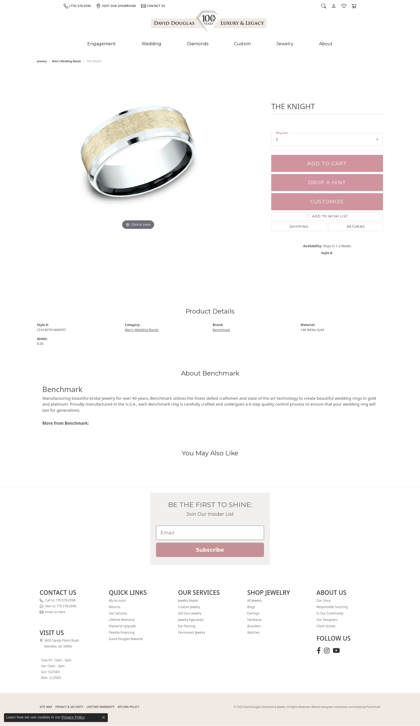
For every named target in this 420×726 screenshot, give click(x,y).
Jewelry (285, 43)
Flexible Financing (121, 632)
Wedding (151, 43)
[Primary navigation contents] (210, 43)
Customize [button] (327, 202)
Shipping (299, 227)
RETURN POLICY (128, 707)
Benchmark (221, 330)
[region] (138, 177)
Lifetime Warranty (121, 619)
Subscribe (210, 550)
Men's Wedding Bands (66, 61)
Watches (253, 632)
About (326, 43)
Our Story (323, 600)
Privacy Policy (72, 717)
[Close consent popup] (103, 717)
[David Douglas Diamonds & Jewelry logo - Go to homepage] (209, 23)
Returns (356, 227)
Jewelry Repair (188, 600)
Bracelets (254, 626)
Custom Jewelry (189, 607)
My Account (117, 600)
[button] (323, 6)
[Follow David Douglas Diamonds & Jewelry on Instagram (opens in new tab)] (327, 650)
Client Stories (325, 626)
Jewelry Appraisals (191, 619)
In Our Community (329, 613)
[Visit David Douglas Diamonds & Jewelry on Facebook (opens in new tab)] (318, 650)
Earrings (253, 613)
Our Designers (326, 619)
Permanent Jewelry (191, 632)
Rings (251, 607)
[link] (77, 6)
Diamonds (197, 43)
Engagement (101, 43)
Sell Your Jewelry (189, 613)
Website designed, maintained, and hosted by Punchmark (345, 707)
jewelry (42, 61)
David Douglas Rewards (126, 639)
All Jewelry (254, 600)
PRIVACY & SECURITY (69, 707)
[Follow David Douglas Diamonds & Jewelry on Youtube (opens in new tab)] (336, 650)
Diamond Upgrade (122, 626)
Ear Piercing (186, 626)
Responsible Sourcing (332, 607)
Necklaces (254, 619)
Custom (242, 43)
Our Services (118, 613)
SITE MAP (46, 707)
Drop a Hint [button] (327, 182)
